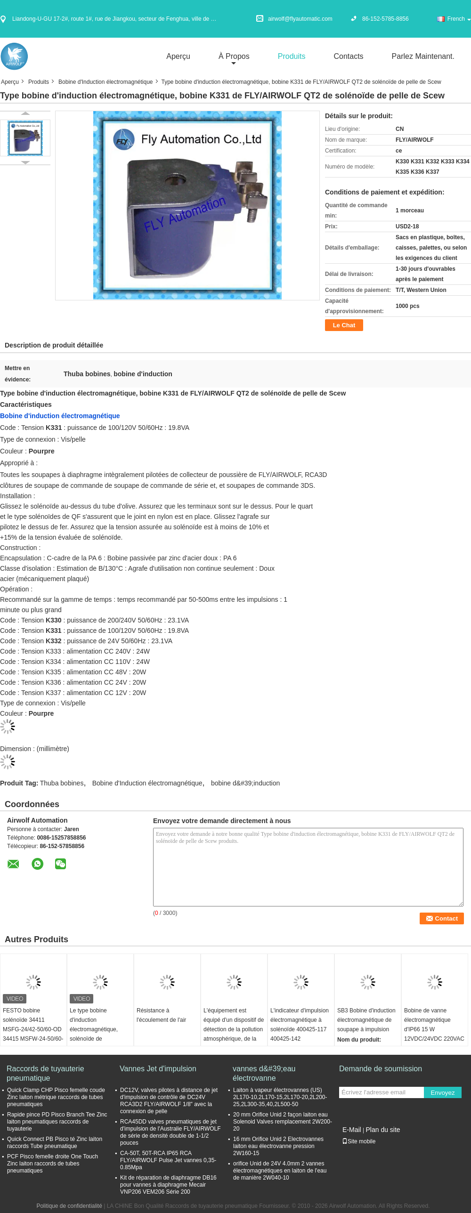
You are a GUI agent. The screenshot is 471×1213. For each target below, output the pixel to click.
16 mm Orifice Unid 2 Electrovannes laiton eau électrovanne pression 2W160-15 (278, 1146)
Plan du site (382, 1129)
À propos (234, 56)
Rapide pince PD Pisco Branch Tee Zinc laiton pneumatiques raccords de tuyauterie (57, 1121)
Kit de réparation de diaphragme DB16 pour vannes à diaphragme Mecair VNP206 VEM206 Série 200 (168, 1184)
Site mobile (358, 1141)
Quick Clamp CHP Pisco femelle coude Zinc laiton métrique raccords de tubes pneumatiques (56, 1097)
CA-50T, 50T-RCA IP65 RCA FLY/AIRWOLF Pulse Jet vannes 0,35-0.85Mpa (168, 1160)
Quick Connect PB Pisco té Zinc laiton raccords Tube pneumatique (54, 1142)
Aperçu (178, 56)
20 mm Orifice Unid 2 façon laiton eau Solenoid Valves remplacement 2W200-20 (282, 1121)
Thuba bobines (62, 783)
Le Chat (344, 325)
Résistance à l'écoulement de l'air (161, 1015)
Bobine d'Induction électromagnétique (105, 82)
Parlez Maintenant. (423, 56)
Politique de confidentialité (69, 1206)
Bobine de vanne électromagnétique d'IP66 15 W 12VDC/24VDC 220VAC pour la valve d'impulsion (434, 1034)
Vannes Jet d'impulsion (158, 1069)
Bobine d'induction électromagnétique (60, 416)
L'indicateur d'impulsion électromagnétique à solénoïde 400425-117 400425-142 (299, 1024)
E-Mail (351, 1129)
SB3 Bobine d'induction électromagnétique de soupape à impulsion (366, 1020)
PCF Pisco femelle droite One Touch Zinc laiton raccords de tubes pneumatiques (52, 1163)
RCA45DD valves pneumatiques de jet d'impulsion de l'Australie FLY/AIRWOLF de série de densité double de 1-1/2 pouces (170, 1132)
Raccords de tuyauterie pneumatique (45, 1073)
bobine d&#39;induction (245, 783)
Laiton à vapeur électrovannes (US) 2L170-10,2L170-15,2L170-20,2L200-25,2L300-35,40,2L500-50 (280, 1097)
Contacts (348, 56)
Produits (292, 56)
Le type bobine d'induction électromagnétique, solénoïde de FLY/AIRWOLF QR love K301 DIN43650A (99, 1034)
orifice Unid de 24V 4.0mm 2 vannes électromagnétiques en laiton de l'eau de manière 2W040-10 (279, 1170)
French (459, 19)
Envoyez (442, 1092)
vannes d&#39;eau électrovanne (264, 1073)
